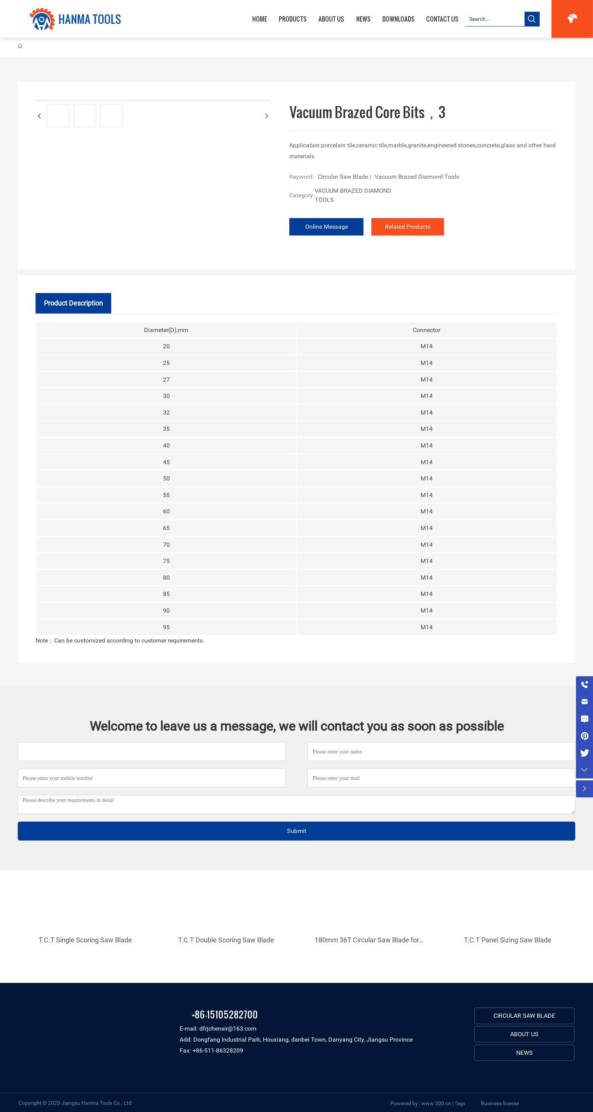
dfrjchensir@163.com (227, 1028)
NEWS (524, 1052)
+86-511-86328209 (217, 1050)
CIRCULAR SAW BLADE (524, 1015)
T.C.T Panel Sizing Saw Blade (507, 940)
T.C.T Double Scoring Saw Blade (226, 940)
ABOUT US (524, 1034)
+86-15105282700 (225, 1014)
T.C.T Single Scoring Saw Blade (85, 940)
